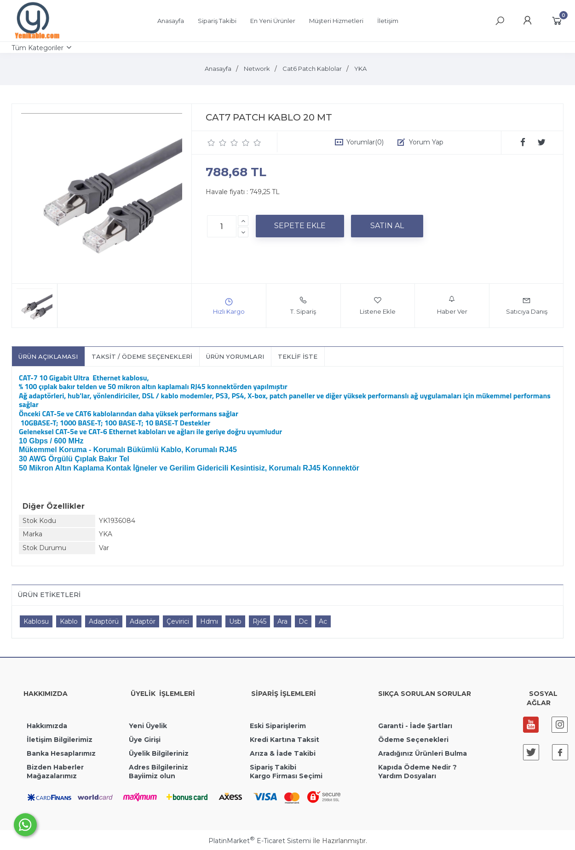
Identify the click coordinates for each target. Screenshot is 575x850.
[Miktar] (221, 226)
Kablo (69, 621)
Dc (303, 621)
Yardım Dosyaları (407, 776)
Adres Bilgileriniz (158, 767)
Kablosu (36, 621)
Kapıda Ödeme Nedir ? (417, 767)
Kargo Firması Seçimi (286, 776)
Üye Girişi (145, 739)
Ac (323, 621)
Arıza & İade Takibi (283, 753)
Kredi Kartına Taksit (284, 739)
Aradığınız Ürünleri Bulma (422, 753)
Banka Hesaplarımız (61, 753)
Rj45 (259, 621)
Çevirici (178, 621)
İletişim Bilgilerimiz (58, 739)
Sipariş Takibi (273, 767)
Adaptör (142, 621)
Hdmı (209, 621)
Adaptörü (104, 621)
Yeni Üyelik (148, 726)
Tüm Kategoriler (37, 48)
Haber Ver (452, 305)
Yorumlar (365, 142)
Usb (235, 621)
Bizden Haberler (55, 767)
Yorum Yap (426, 142)
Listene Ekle (378, 305)
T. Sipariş (303, 305)
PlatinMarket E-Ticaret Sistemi (259, 841)
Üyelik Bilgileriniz (159, 753)
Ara (282, 621)
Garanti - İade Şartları (415, 726)
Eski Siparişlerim (278, 726)
